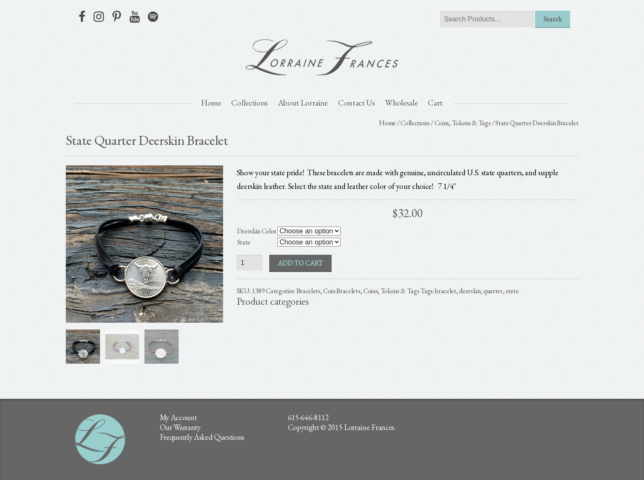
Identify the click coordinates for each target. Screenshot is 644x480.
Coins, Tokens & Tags (463, 122)
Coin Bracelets (342, 290)
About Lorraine (303, 102)
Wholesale (401, 102)
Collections (249, 102)
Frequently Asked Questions (202, 437)
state (512, 290)
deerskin (469, 290)
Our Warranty (180, 427)
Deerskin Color (257, 231)
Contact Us (356, 102)
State (243, 242)
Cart (435, 102)
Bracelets (309, 290)
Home (211, 102)
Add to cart (300, 263)
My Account (178, 417)
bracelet (445, 290)
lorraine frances (322, 57)
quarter (493, 290)
